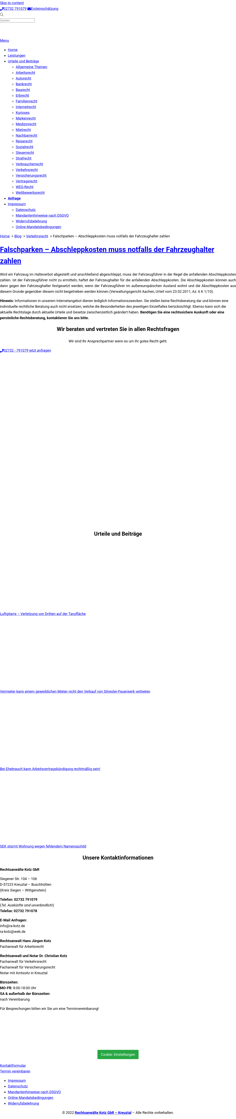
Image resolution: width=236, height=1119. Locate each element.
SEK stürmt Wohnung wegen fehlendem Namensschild (43, 846)
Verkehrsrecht (27, 170)
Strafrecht (23, 158)
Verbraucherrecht (29, 164)
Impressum (17, 204)
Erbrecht (22, 95)
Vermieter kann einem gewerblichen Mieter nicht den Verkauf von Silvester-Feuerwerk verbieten (75, 691)
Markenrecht (26, 118)
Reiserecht (24, 141)
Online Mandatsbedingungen (38, 227)
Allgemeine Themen (31, 67)
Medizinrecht (26, 124)
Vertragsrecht (26, 181)
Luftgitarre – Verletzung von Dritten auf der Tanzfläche (43, 614)
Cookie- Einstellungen (118, 1054)
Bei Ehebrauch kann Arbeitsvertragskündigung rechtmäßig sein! (50, 769)
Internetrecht (26, 107)
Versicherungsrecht (31, 175)
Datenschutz (26, 210)
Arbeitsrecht (25, 73)
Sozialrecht (24, 147)
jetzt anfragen (40, 350)
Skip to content (12, 3)
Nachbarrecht (26, 135)
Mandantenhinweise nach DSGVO (42, 215)
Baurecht (23, 90)
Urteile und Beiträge (23, 61)
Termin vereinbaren (15, 1071)
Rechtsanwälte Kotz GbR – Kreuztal (103, 1113)
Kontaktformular (13, 1065)
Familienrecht (26, 101)
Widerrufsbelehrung (31, 221)
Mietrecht (23, 130)
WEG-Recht (24, 187)
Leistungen (16, 55)
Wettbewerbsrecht (30, 193)
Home (13, 50)
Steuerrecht (25, 153)
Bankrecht (24, 84)
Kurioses (23, 113)
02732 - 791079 (14, 350)
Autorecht (23, 78)
